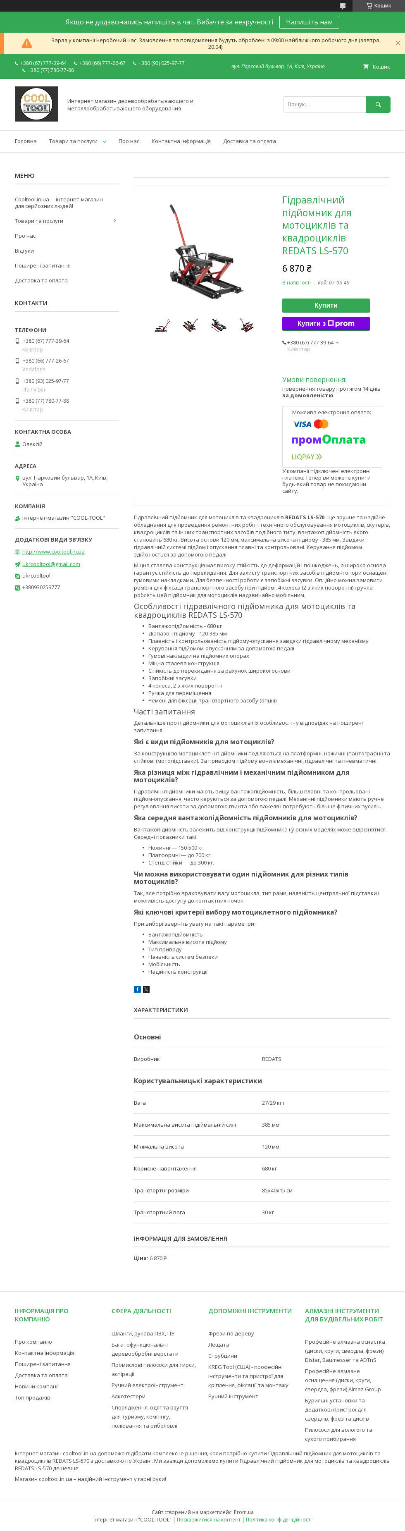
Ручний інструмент (233, 1396)
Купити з (326, 323)
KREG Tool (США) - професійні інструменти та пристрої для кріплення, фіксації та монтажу (248, 1376)
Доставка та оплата (249, 141)
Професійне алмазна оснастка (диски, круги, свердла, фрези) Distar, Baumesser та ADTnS (345, 1351)
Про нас (129, 141)
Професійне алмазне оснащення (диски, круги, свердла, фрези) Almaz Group (343, 1380)
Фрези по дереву (231, 1333)
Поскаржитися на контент (209, 1519)
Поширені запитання (43, 265)
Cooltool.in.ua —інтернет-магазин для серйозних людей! (59, 203)
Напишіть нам (309, 21)
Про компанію (33, 1341)
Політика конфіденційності (279, 1519)
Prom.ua (244, 1512)
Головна (26, 141)
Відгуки (24, 250)
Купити (326, 305)
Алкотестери (128, 1396)
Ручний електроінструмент (147, 1385)
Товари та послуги (73, 141)
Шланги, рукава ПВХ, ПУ (143, 1333)
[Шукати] (378, 104)
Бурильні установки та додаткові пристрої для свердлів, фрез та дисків (337, 1409)
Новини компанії (37, 1386)
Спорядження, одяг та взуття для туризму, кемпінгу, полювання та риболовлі (150, 1416)
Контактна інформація (181, 141)
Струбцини (222, 1355)
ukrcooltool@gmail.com (51, 564)
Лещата (218, 1344)
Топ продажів (32, 1397)
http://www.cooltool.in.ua (53, 551)
